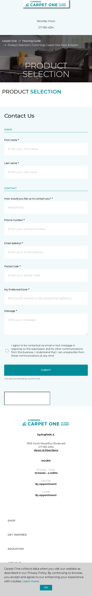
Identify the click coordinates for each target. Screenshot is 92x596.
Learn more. (30, 581)
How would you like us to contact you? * (28, 198)
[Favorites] (83, 7)
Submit (46, 370)
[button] (79, 7)
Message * (10, 311)
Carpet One (9, 40)
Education (16, 548)
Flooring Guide (31, 40)
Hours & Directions (46, 450)
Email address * (13, 243)
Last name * (11, 163)
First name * (11, 140)
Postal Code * (12, 266)
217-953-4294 (46, 27)
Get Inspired (17, 534)
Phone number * (14, 220)
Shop (11, 520)
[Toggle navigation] (5, 7)
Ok (46, 587)
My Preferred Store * (16, 289)
